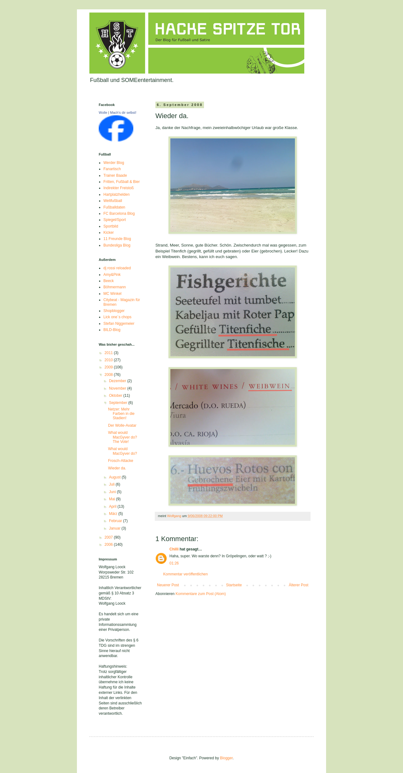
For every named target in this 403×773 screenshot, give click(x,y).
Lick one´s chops (117, 317)
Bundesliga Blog (116, 245)
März (113, 513)
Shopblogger (114, 311)
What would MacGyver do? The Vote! (122, 437)
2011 (109, 353)
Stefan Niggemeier (118, 323)
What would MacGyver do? (122, 451)
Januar (115, 528)
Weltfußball (112, 201)
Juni (113, 492)
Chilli (173, 549)
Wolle (103, 112)
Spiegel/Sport (114, 220)
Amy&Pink (112, 274)
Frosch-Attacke (120, 461)
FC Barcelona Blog (119, 213)
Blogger (226, 758)
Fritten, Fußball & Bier (121, 182)
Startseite (234, 585)
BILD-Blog (112, 330)
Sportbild (110, 226)
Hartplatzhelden (116, 194)
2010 (109, 360)
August (115, 477)
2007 (109, 537)
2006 (109, 544)
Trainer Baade (115, 175)
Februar (116, 521)
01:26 (174, 563)
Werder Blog (113, 163)
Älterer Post (298, 585)
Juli (112, 484)
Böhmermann (114, 287)
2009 (109, 367)
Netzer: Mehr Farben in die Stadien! (121, 413)
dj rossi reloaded (117, 268)
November (118, 388)
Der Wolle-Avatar (122, 425)
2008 (109, 374)
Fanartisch (112, 169)
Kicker (108, 232)
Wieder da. (117, 468)
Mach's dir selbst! (123, 112)
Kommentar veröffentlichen (185, 574)
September (118, 403)
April (113, 506)
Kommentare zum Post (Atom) (201, 594)
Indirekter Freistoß (118, 188)
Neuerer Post (168, 585)
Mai (112, 499)
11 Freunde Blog (117, 239)
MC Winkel (112, 293)
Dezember (118, 381)
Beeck (108, 281)
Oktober (116, 395)
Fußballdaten (114, 207)
